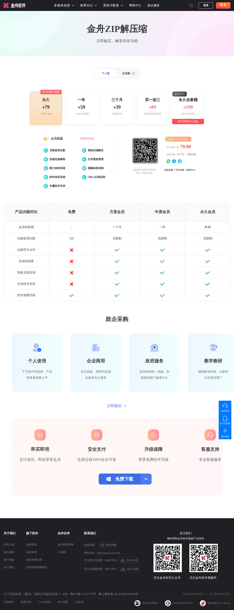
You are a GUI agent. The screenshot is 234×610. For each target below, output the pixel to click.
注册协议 (9, 602)
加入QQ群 (129, 560)
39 (118, 107)
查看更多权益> (87, 138)
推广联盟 (9, 559)
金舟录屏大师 (34, 559)
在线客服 (168, 170)
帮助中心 (135, 5)
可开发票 (179, 170)
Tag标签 (79, 602)
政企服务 (153, 5)
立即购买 (116, 406)
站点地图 (62, 602)
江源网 (62, 552)
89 (153, 107)
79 (47, 107)
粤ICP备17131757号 (83, 594)
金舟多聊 (31, 552)
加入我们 (9, 567)
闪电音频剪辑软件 (36, 567)
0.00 (181, 154)
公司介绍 (9, 544)
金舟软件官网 (66, 544)
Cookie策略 (44, 602)
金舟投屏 (31, 544)
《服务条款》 (147, 173)
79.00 (185, 146)
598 (189, 107)
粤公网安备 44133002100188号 (118, 594)
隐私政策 (26, 602)
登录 (205, 5)
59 (82, 107)
